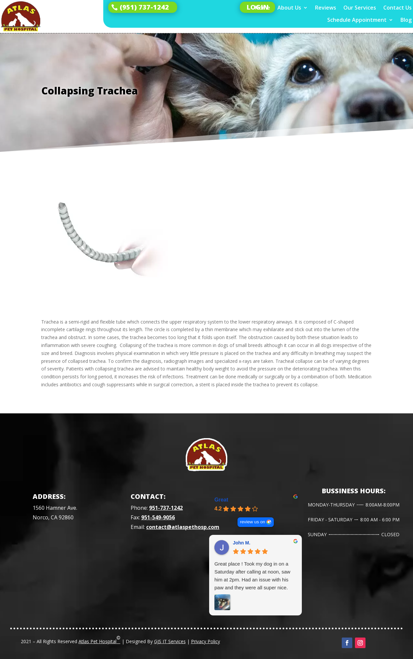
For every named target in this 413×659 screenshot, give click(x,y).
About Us (289, 7)
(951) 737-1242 (144, 7)
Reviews (325, 7)
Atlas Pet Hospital (99, 639)
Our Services (359, 7)
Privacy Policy (205, 641)
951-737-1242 (166, 507)
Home (262, 7)
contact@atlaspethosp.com (182, 527)
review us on (252, 521)
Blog (406, 20)
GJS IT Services (170, 641)
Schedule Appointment (357, 20)
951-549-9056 (158, 517)
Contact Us (397, 7)
